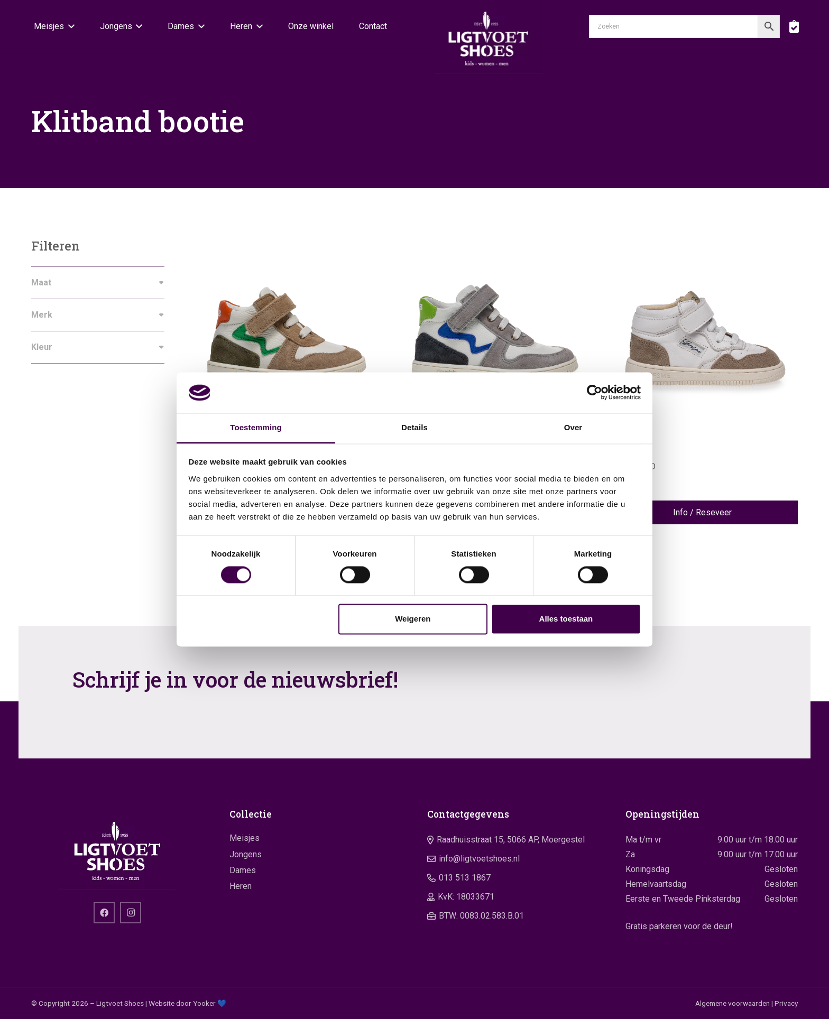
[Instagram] (130, 912)
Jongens (245, 854)
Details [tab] (414, 427)
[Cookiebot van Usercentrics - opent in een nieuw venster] (594, 393)
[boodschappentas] (794, 26)
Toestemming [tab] (256, 427)
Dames (242, 870)
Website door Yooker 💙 (187, 1003)
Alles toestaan (566, 618)
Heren (240, 886)
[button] (69, 26)
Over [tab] (573, 427)
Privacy (786, 1003)
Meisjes (244, 838)
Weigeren (412, 618)
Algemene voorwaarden (732, 1003)
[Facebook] (104, 912)
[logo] (488, 37)
